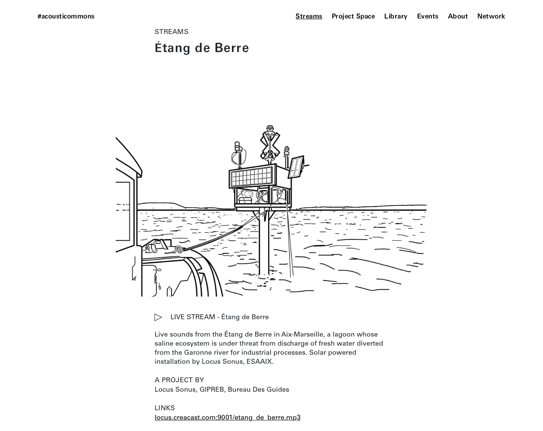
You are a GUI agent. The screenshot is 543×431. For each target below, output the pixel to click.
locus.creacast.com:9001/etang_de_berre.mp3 (228, 418)
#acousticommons (66, 16)
